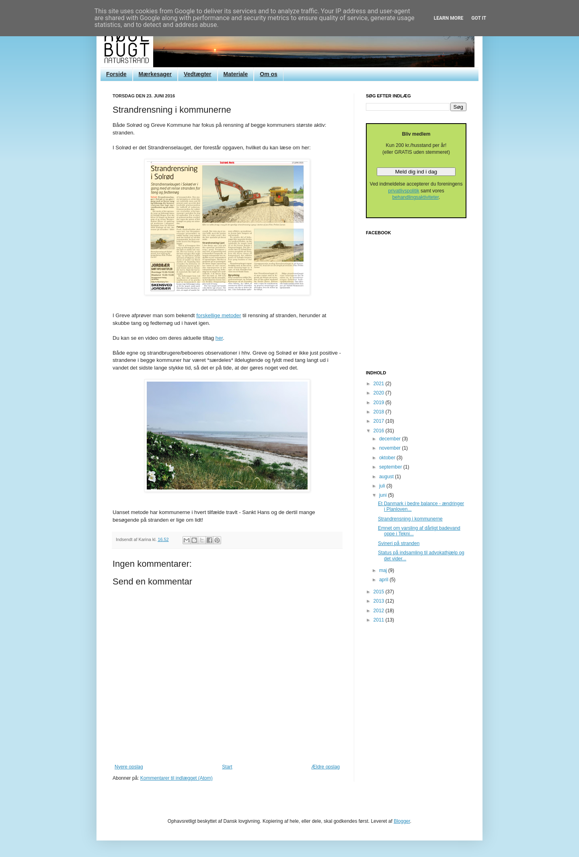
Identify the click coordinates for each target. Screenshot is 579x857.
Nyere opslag (129, 767)
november (390, 448)
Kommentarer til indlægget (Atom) (176, 778)
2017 (380, 421)
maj (383, 570)
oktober (387, 458)
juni (383, 495)
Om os (268, 74)
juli (382, 486)
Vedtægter (197, 74)
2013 (380, 601)
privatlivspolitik (403, 191)
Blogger (402, 821)
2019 (380, 402)
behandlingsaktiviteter (415, 197)
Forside (116, 74)
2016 (380, 431)
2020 (380, 393)
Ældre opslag (325, 767)
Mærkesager (155, 74)
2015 (380, 592)
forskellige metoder (218, 315)
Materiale (236, 74)
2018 (380, 412)
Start (227, 767)
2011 (380, 620)
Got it (478, 18)
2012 (380, 610)
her (219, 338)
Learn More (449, 18)
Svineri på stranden (398, 543)
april (384, 579)
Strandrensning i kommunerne (410, 519)
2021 (380, 383)
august (387, 476)
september (391, 467)
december (390, 439)
